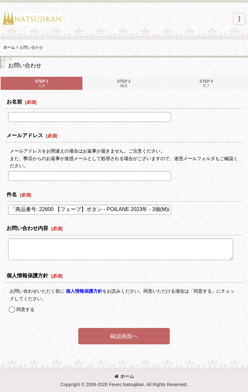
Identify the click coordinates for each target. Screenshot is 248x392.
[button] (239, 19)
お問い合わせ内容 (27, 228)
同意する (25, 309)
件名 (12, 194)
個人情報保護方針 (27, 275)
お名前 (14, 102)
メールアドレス (25, 135)
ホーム (124, 376)
